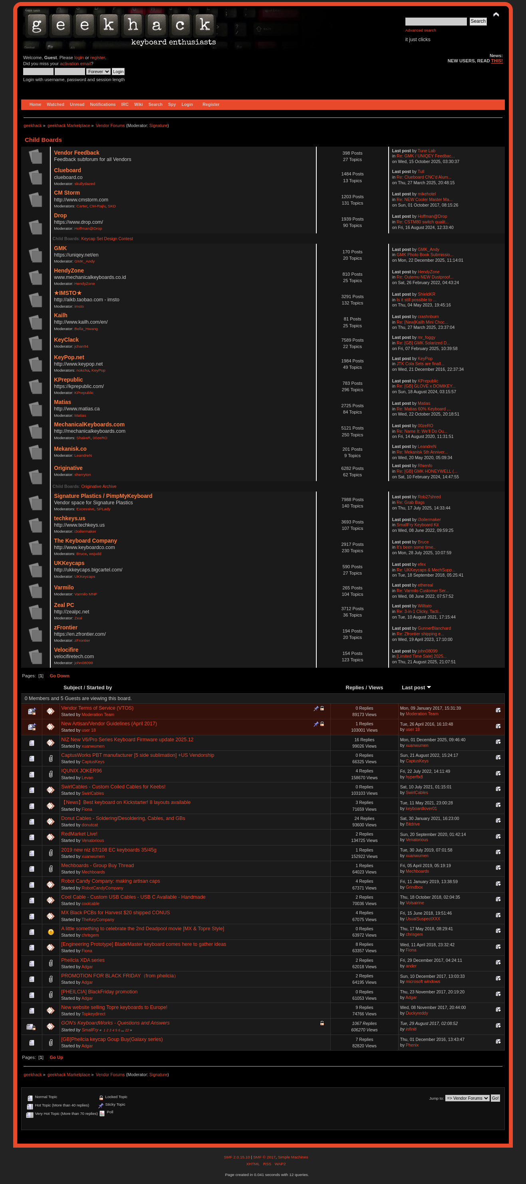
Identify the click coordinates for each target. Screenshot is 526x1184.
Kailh (60, 315)
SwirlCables (92, 793)
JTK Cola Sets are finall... (421, 363)
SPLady (104, 509)
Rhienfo (425, 465)
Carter (81, 206)
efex (422, 564)
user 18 (88, 730)
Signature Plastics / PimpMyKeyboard (103, 496)
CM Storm (67, 193)
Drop (60, 216)
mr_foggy (426, 337)
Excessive (85, 509)
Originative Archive (98, 486)
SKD (112, 206)
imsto (79, 306)
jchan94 (81, 346)
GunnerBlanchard (434, 628)
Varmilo (64, 588)
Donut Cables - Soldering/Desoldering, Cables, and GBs (123, 818)
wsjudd (95, 553)
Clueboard (67, 170)
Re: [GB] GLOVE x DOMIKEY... (426, 386)
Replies (355, 688)
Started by (99, 688)
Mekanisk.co (70, 449)
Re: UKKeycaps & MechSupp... (426, 569)
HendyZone (69, 271)
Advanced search (420, 30)
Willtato (425, 605)
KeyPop (98, 370)
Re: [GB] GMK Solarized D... (423, 342)
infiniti (411, 1029)
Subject (73, 688)
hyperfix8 (414, 776)
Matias (62, 402)
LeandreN (83, 455)
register (97, 57)
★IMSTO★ (67, 293)
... (123, 1030)
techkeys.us (69, 518)
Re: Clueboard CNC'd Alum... (424, 177)
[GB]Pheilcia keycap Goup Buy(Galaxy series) (112, 1039)
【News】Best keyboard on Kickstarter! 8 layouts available (126, 802)
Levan (87, 777)
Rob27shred (429, 496)
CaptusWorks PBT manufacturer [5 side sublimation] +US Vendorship (137, 755)
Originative (68, 468)
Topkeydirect (93, 1013)
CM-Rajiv (97, 206)
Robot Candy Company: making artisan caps (110, 881)
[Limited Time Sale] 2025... (422, 656)
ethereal (425, 585)
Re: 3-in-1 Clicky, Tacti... (419, 611)
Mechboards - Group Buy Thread (97, 865)
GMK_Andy (84, 261)
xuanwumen (92, 746)
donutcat (89, 824)
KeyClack (66, 340)
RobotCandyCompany (102, 888)
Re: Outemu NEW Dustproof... (425, 277)
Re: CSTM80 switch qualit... (423, 221)
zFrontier (65, 628)
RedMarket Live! (79, 834)
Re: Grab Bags (411, 502)
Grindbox (414, 887)
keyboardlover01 (421, 808)
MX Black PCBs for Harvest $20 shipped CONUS (115, 912)
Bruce (81, 553)
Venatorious (92, 840)
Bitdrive (413, 824)
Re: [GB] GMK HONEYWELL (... (427, 471)
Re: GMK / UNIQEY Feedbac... (426, 155)
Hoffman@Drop (88, 228)
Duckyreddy (417, 1013)
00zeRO (100, 438)
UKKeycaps (69, 563)
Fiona (86, 809)
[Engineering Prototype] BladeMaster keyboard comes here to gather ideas (143, 944)
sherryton (82, 474)
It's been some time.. (416, 547)
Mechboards (93, 872)
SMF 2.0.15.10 (237, 1157)
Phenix (412, 1045)
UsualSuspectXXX (423, 918)
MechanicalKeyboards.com (89, 425)
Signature (158, 125)
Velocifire (66, 650)
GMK (60, 248)
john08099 (83, 663)
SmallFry (89, 1029)
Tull (421, 171)
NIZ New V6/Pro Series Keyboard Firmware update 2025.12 (127, 739)
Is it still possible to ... (417, 299)
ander (411, 965)
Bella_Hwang (86, 328)
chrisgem (90, 935)
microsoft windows (423, 981)
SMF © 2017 (264, 1157)
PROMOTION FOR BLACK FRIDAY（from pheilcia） (120, 976)
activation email (75, 63)
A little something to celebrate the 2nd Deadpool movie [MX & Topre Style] (142, 928)
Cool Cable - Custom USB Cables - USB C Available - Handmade (133, 897)
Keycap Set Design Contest (107, 238)
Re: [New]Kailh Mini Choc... (422, 322)
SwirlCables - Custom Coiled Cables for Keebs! (113, 787)
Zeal (78, 618)
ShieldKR (426, 294)
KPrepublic (68, 380)
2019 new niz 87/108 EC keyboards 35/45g (108, 850)
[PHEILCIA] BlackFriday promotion (99, 992)
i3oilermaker (85, 531)
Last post (416, 688)
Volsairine (415, 902)
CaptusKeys (92, 761)
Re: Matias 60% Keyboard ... (424, 408)
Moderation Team (97, 714)
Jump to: (436, 1098)
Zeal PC (64, 605)
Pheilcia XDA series (83, 960)
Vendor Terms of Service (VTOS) (97, 708)
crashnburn (428, 316)
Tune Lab (426, 150)
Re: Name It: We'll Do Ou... (422, 431)
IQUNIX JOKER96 (81, 771)
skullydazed (84, 183)
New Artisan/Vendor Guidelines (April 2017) (109, 723)
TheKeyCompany (97, 919)
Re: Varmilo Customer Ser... (423, 590)
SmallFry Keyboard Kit (418, 524)
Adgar (87, 966)
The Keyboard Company (85, 541)
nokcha (82, 370)
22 (127, 1030)
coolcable (90, 903)
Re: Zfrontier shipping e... (420, 633)
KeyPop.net (69, 357)
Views (376, 688)
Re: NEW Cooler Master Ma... (425, 199)
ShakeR (83, 438)
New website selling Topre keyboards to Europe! (114, 1007)
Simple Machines (293, 1157)
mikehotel (427, 193)
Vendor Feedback (76, 153)
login (79, 57)
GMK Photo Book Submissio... (425, 254)
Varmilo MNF (85, 594)
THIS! (497, 60)
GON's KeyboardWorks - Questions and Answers (115, 1023)
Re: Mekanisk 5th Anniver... (422, 452)
